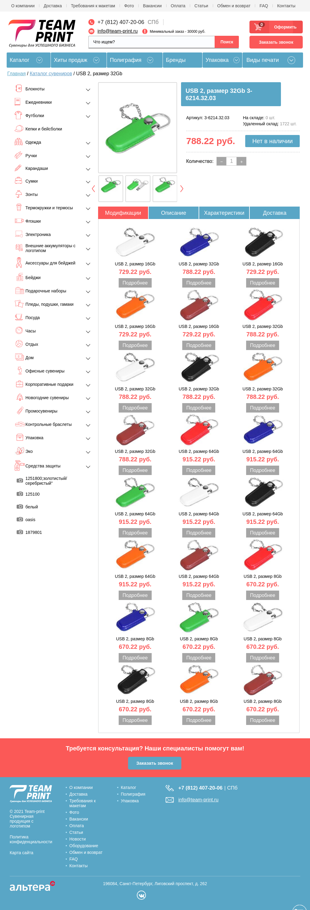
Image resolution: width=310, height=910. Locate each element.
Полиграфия (125, 60)
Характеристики (224, 213)
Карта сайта (21, 852)
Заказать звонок (276, 42)
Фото (129, 5)
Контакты (286, 5)
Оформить (283, 27)
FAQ (263, 5)
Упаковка (217, 60)
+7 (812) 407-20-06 (120, 22)
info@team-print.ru (117, 31)
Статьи (201, 5)
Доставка (53, 5)
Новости (77, 839)
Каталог (128, 787)
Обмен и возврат (234, 5)
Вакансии (152, 5)
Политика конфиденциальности (31, 839)
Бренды (176, 60)
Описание (173, 213)
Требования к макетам (93, 5)
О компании (23, 5)
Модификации (123, 213)
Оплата (178, 5)
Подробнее (135, 282)
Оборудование (83, 845)
